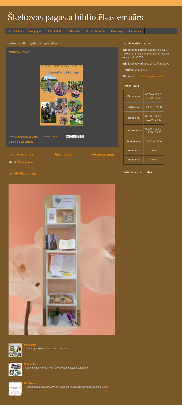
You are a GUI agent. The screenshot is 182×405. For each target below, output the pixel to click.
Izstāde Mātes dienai (23, 173)
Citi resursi (135, 31)
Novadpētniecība (95, 31)
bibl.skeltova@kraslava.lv (149, 76)
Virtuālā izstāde (19, 52)
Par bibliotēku (56, 31)
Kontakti (75, 31)
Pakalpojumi (35, 31)
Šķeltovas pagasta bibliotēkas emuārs (75, 17)
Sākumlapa (62, 154)
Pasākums (30, 344)
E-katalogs (117, 31)
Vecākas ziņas (103, 154)
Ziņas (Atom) (25, 162)
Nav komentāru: (51, 136)
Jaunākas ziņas (21, 154)
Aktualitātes (15, 31)
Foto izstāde (26, 141)
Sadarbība (30, 364)
